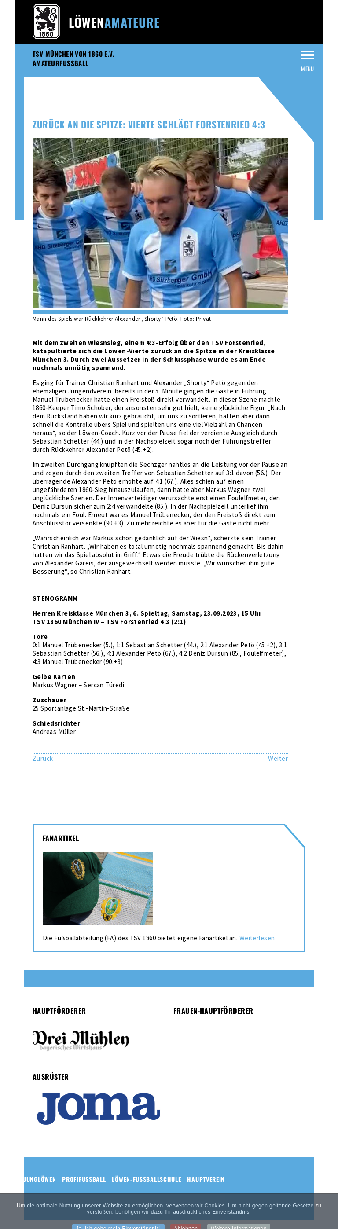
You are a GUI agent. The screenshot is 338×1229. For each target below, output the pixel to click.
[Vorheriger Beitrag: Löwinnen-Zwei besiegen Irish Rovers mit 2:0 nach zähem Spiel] (43, 758)
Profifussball (84, 1179)
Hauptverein (206, 1179)
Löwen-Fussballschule (146, 1179)
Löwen (114, 22)
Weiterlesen (257, 938)
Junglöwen (40, 1179)
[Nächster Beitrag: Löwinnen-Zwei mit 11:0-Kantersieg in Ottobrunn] (278, 758)
